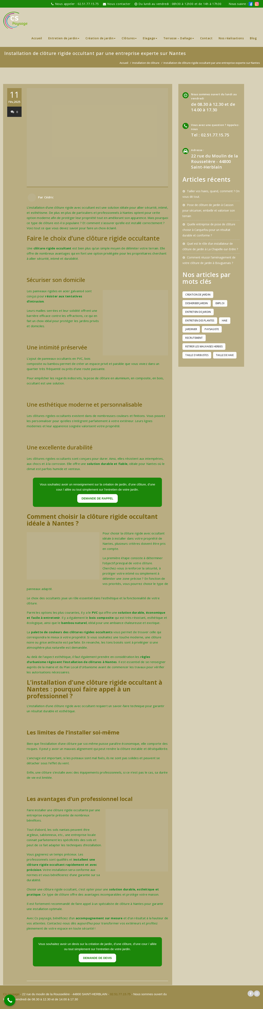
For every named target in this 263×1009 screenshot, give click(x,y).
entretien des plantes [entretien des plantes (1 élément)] (199, 320)
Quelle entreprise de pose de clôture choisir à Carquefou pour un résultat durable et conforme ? (208, 229)
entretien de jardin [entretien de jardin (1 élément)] (198, 312)
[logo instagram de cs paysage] (257, 4)
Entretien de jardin (64, 38)
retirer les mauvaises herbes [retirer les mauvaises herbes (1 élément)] (204, 346)
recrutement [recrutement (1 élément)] (194, 338)
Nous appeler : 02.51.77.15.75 (77, 4)
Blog (253, 38)
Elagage (150, 38)
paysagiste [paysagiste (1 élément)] (212, 329)
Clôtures (129, 38)
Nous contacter (118, 4)
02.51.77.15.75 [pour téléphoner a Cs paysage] (120, 994)
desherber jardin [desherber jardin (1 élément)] (196, 303)
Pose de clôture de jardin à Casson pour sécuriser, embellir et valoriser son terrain (208, 210)
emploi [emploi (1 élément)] (220, 303)
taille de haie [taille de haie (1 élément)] (225, 355)
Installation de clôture (145, 63)
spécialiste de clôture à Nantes (121, 904)
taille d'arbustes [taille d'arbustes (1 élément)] (196, 355)
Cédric (49, 197)
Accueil (36, 38)
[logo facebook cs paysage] (251, 4)
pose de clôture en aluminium (108, 378)
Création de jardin (100, 38)
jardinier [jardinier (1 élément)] (191, 329)
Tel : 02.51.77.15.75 (210, 135)
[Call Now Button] (9, 1000)
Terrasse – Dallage (178, 38)
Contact (206, 38)
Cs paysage (11, 994)
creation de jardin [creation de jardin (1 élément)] (197, 294)
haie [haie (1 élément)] (224, 320)
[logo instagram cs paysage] (256, 993)
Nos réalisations (231, 38)
